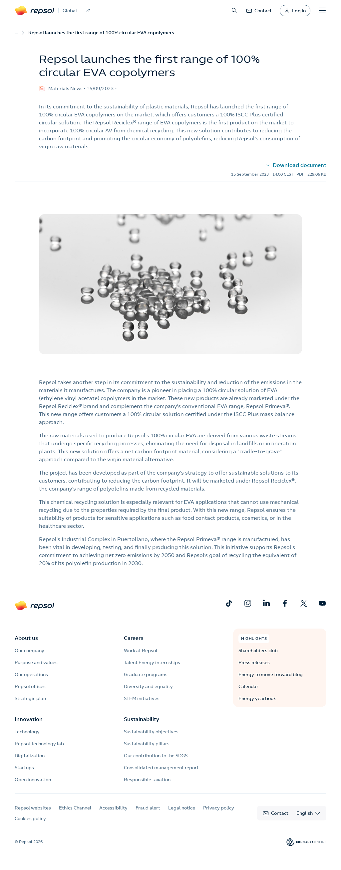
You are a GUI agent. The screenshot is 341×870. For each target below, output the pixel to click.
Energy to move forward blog (270, 674)
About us (26, 638)
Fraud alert (148, 808)
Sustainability (141, 719)
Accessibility (113, 808)
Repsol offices (30, 686)
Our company (29, 650)
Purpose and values (36, 662)
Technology (27, 732)
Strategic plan (30, 698)
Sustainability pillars (147, 744)
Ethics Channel (75, 808)
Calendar (248, 686)
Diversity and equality (148, 686)
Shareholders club (258, 650)
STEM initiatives (142, 698)
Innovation (29, 719)
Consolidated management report (161, 768)
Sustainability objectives (151, 732)
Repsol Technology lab (39, 744)
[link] (259, 10)
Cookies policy (30, 818)
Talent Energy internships (152, 662)
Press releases (254, 662)
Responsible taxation (147, 780)
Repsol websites (33, 808)
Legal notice (181, 808)
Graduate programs (146, 674)
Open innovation (33, 780)
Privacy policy (218, 808)
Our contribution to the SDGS (155, 756)
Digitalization (30, 756)
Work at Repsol (140, 650)
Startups (24, 768)
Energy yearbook (257, 698)
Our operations (31, 674)
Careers (134, 638)
